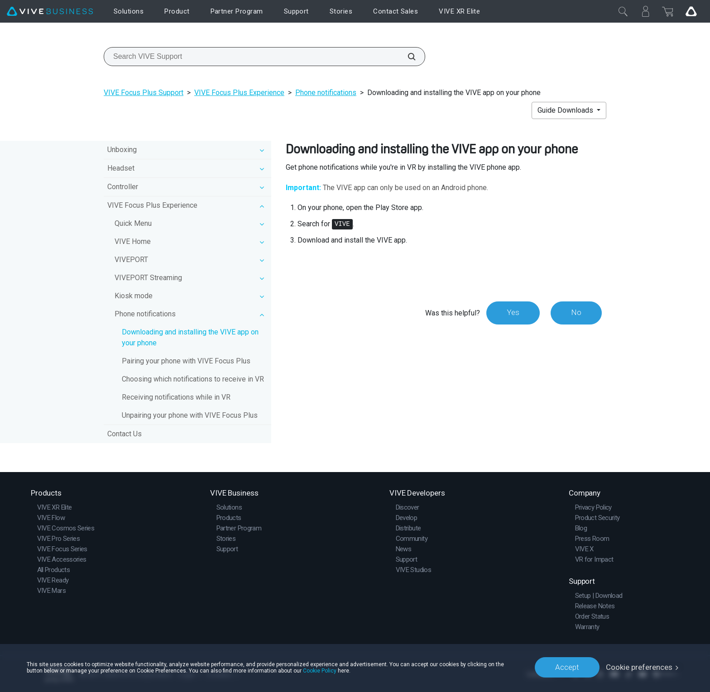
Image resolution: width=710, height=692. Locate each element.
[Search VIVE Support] (407, 57)
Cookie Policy (319, 670)
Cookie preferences (639, 667)
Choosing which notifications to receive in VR (193, 379)
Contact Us (124, 434)
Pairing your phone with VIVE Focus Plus (186, 361)
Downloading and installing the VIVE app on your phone (190, 337)
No (576, 312)
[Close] (623, 11)
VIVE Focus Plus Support (143, 92)
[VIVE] (50, 11)
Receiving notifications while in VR (176, 397)
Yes (513, 312)
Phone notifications (325, 92)
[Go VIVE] (691, 11)
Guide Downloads (566, 110)
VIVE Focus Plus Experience (239, 92)
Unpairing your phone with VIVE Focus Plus (190, 415)
